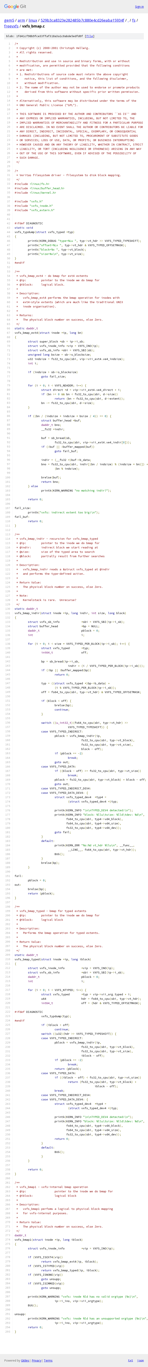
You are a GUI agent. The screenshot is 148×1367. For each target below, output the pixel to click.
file (89, 36)
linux (33, 20)
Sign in (139, 7)
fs (133, 20)
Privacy (36, 1360)
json (140, 1360)
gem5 (9, 20)
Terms (48, 1360)
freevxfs (11, 26)
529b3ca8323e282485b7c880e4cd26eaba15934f (82, 20)
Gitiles (25, 1360)
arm (21, 20)
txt (130, 1360)
